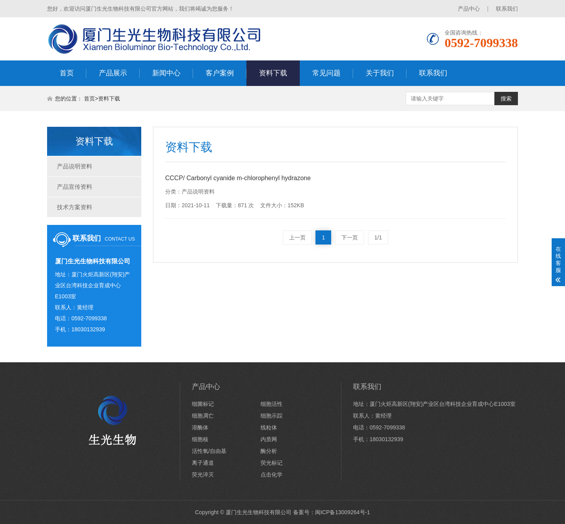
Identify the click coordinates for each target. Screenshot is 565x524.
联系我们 (507, 8)
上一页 (297, 237)
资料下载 (273, 73)
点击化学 (271, 474)
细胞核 (200, 439)
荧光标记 (271, 463)
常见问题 (326, 73)
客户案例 (220, 73)
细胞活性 (271, 404)
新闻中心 (166, 73)
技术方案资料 (74, 207)
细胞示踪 (271, 416)
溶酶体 (200, 427)
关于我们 (380, 73)
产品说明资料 (74, 166)
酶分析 (269, 451)
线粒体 (269, 427)
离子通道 (203, 463)
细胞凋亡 (203, 416)
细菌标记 (203, 404)
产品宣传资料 (74, 186)
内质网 (269, 439)
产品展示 (113, 73)
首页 (67, 73)
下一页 (349, 237)
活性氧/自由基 (209, 451)
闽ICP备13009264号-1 (342, 512)
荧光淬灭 (203, 474)
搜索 (506, 98)
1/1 (378, 237)
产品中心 (469, 8)
